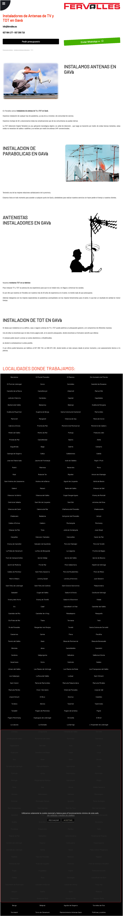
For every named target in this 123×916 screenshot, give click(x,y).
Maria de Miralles (99, 683)
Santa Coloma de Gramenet (71, 412)
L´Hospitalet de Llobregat (98, 725)
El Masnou (70, 377)
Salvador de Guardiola (42, 544)
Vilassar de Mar (14, 530)
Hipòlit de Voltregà (99, 565)
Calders (42, 523)
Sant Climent (99, 676)
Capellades (99, 398)
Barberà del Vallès (14, 405)
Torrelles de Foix (99, 905)
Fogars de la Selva (70, 711)
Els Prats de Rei (14, 620)
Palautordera (99, 586)
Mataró (42, 488)
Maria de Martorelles (42, 683)
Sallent (14, 488)
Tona (42, 530)
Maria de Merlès (14, 690)
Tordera (14, 704)
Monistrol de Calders (98, 426)
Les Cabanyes (14, 676)
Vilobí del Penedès (71, 690)
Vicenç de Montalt (98, 495)
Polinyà (70, 433)
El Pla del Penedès (42, 377)
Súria (42, 662)
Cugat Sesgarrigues (70, 495)
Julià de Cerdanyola (71, 530)
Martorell (14, 419)
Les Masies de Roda (70, 669)
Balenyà (71, 405)
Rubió (14, 467)
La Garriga (70, 725)
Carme (42, 634)
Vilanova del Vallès (42, 495)
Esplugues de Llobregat (42, 718)
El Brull (98, 718)
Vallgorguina (42, 655)
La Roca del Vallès (42, 676)
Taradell (14, 711)
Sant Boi (71, 502)
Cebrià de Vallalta (14, 502)
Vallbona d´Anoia (99, 655)
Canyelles (14, 537)
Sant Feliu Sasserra (42, 572)
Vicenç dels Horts (14, 599)
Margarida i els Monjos (42, 627)
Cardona (14, 655)
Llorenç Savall (42, 579)
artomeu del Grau (98, 502)
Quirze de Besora (99, 558)
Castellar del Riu (14, 613)
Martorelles (99, 412)
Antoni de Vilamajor (99, 474)
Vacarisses (14, 662)
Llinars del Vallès (14, 669)
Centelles (70, 384)
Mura (99, 467)
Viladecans (14, 516)
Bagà (42, 447)
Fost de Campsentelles (14, 558)
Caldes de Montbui (14, 572)
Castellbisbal (42, 440)
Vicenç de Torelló (42, 599)
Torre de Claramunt (42, 912)
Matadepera (70, 613)
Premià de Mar (42, 426)
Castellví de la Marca (14, 391)
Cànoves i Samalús (42, 537)
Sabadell (14, 592)
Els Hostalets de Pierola (99, 377)
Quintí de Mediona (14, 565)
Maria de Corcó (98, 419)
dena (42, 648)
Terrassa (70, 620)
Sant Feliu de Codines (42, 586)
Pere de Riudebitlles (70, 572)
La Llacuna (14, 725)
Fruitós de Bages (99, 551)
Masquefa (98, 613)
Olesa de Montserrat (70, 641)
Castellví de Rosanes (98, 384)
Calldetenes (70, 453)
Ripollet (71, 474)
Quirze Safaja (42, 558)
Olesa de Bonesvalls (99, 641)
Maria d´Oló (99, 391)
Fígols (99, 711)
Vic (14, 606)
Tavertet (70, 704)
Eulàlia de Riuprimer (14, 412)
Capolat (71, 398)
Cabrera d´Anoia (14, 426)
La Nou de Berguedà (42, 551)
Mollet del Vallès (14, 433)
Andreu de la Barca (42, 481)
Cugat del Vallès (42, 592)
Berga (14, 905)
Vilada (99, 599)
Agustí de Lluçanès (71, 481)
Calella (98, 453)
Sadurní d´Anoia (71, 592)
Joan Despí (99, 530)
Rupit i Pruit (98, 460)
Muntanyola (71, 523)
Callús (42, 453)
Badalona (42, 516)
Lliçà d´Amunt (14, 697)
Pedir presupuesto (31, 41)
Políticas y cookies (99, 912)
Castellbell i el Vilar (71, 606)
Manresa (42, 467)
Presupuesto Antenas (8, 50)
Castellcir (98, 648)
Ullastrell (70, 391)
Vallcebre (70, 655)
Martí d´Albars (14, 579)
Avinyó (98, 516)
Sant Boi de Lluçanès (42, 502)
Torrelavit (14, 912)
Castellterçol (42, 391)
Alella (99, 440)
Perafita (99, 634)
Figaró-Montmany (14, 718)
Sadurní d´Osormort (70, 599)
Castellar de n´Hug (42, 613)
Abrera (42, 704)
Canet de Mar (99, 537)
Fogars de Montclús (42, 711)
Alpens (70, 440)
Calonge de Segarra (14, 453)
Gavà (42, 641)
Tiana (43, 620)
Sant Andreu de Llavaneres (14, 481)
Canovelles (71, 537)
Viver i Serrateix (42, 690)
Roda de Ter (42, 474)
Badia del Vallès (70, 488)
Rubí (14, 474)
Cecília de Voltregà (99, 592)
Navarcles (70, 467)
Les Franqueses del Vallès (98, 669)
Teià (98, 620)
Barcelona (14, 377)
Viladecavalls (99, 509)
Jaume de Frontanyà (42, 460)
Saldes (98, 662)
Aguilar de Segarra (71, 905)
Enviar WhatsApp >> (92, 41)
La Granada (42, 725)
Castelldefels (70, 648)
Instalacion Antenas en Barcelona (22, 50)
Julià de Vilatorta (14, 398)
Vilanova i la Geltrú (14, 495)
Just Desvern (99, 579)
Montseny (98, 523)
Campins (99, 447)
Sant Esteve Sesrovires (70, 586)
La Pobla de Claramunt (14, 551)
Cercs (42, 384)
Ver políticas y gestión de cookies (61, 815)
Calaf (42, 606)
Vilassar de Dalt (99, 488)
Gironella (70, 718)
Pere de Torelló (98, 544)
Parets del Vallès (14, 641)
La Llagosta (70, 551)
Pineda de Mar (14, 440)
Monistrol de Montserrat (71, 426)
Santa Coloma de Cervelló (98, 627)
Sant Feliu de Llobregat (14, 586)
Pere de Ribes (99, 572)
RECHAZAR (54, 820)
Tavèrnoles (99, 704)
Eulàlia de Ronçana (99, 405)
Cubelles (99, 697)
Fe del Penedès (14, 627)
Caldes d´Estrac (14, 523)
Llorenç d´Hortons (70, 579)
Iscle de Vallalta (70, 460)
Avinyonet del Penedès (70, 516)
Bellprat (42, 905)
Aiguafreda (14, 447)
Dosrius (71, 697)
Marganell (42, 419)
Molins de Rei (42, 433)
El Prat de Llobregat (14, 384)
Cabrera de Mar (42, 509)
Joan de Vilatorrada (14, 460)
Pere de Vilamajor (70, 544)
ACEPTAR (68, 820)
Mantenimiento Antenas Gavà (71, 912)
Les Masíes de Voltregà (42, 669)
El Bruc (42, 697)
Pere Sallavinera (71, 565)
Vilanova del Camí (14, 509)
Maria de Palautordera (71, 683)
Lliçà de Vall (99, 690)
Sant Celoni (14, 683)
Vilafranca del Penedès (70, 509)
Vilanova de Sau (71, 419)
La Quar (70, 676)
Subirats (71, 662)
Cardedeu (42, 398)
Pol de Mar (42, 565)
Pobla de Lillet (99, 433)
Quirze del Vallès (71, 558)
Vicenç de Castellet (14, 544)
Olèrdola (14, 648)
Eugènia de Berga (42, 412)
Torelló (70, 627)
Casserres (14, 634)
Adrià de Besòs (98, 481)
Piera (71, 634)
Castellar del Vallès (99, 606)
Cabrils (70, 447)
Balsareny (42, 405)
